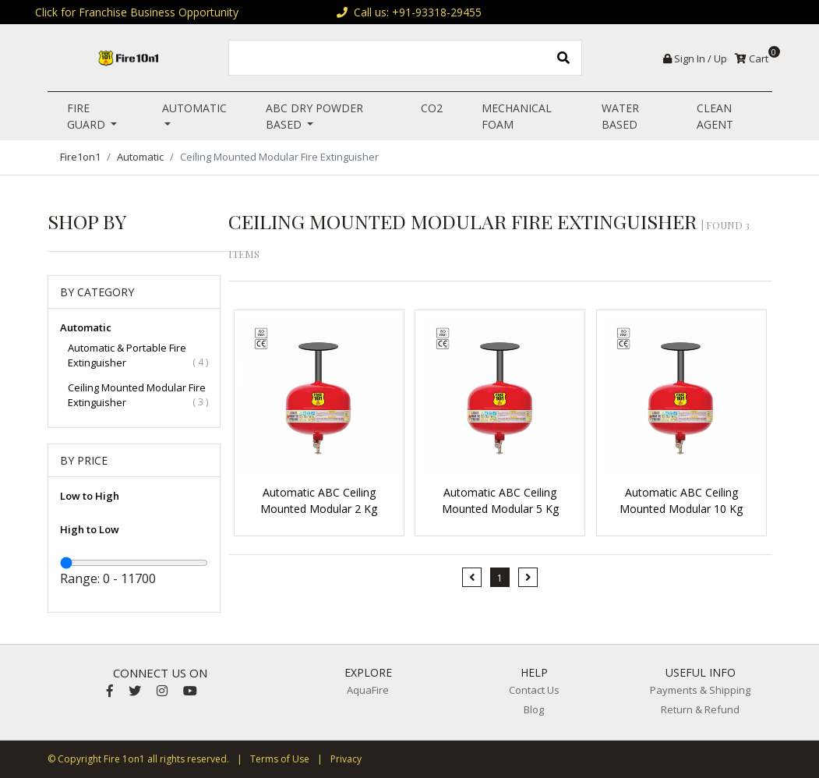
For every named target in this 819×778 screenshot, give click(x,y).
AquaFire (368, 690)
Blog (534, 709)
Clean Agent (715, 116)
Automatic (194, 108)
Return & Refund (700, 709)
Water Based (620, 116)
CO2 (432, 108)
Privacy (346, 759)
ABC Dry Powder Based (314, 116)
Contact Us (534, 690)
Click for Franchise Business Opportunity (136, 12)
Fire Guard (87, 116)
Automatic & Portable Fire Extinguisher (138, 355)
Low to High (89, 496)
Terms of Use (279, 759)
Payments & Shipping (700, 690)
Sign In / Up (695, 58)
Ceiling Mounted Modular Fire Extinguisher (138, 395)
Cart (753, 58)
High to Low (89, 529)
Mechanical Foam (517, 116)
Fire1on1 (80, 157)
